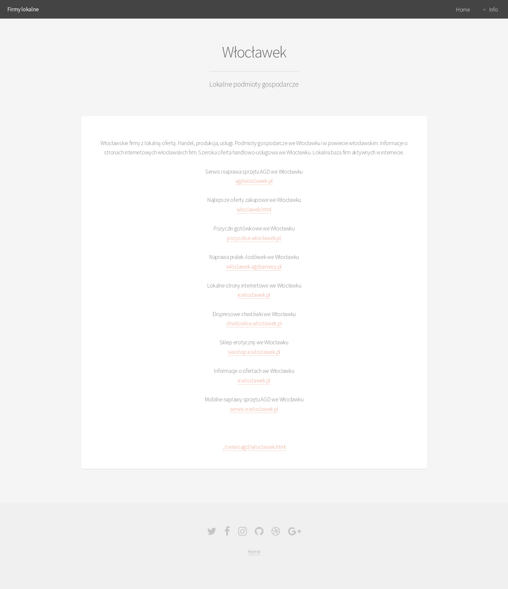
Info (493, 9)
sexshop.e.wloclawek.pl (254, 352)
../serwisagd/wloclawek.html (254, 447)
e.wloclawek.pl (254, 294)
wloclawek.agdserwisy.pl (254, 266)
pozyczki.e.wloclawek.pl (254, 238)
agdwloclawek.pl (254, 181)
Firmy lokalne (23, 9)
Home (463, 9)
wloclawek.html (254, 209)
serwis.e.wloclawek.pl (254, 409)
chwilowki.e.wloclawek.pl (254, 323)
